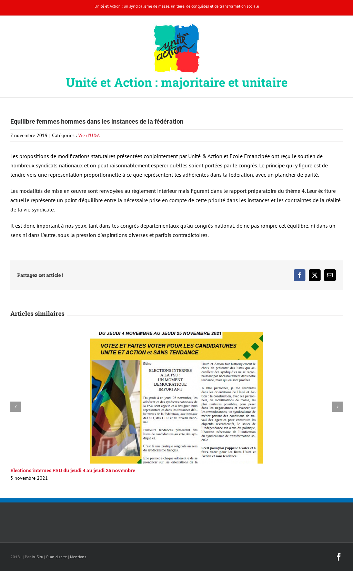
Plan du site (56, 556)
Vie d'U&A (89, 135)
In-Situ (37, 556)
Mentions (78, 556)
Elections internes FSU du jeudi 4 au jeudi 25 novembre (72, 470)
